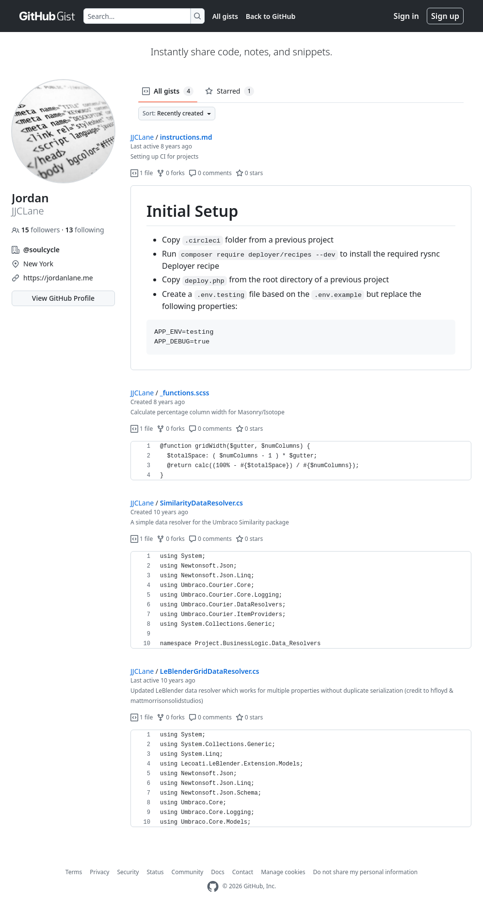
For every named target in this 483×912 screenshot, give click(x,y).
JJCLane (142, 137)
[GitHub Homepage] (213, 886)
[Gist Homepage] (47, 16)
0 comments (210, 173)
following (84, 229)
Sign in (406, 16)
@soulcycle (41, 249)
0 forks (171, 173)
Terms (73, 872)
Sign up (445, 16)
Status (154, 872)
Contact (242, 872)
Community (188, 872)
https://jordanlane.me (58, 277)
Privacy (99, 872)
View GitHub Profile (63, 298)
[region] (301, 278)
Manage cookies (283, 872)
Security (128, 872)
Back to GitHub (270, 16)
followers (37, 229)
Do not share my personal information (365, 872)
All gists (225, 16)
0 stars (249, 173)
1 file (141, 173)
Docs (218, 872)
